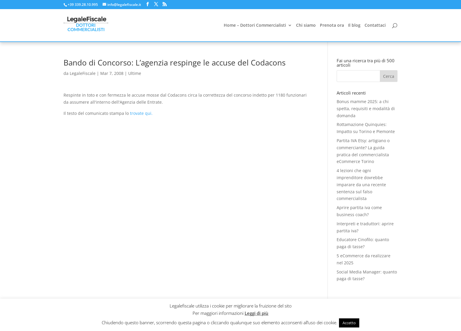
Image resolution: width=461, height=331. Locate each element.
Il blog (354, 25)
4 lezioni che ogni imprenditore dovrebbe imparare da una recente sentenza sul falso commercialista (361, 184)
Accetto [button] (349, 322)
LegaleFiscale (83, 73)
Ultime (134, 73)
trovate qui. (141, 113)
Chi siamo (306, 25)
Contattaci (375, 25)
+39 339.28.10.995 (83, 4)
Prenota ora (332, 25)
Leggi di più (256, 313)
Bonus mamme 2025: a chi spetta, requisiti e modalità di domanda (366, 108)
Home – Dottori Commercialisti (255, 25)
